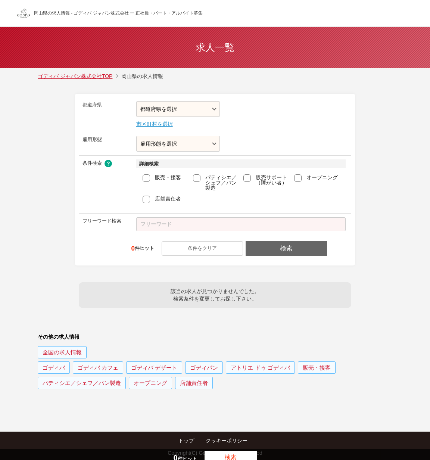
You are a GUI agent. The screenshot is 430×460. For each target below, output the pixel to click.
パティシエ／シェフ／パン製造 (221, 182)
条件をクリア (203, 248)
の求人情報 (62, 352)
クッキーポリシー (226, 441)
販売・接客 (168, 177)
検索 (285, 248)
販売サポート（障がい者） (271, 180)
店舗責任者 (168, 199)
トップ (186, 441)
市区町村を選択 (154, 124)
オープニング (322, 177)
